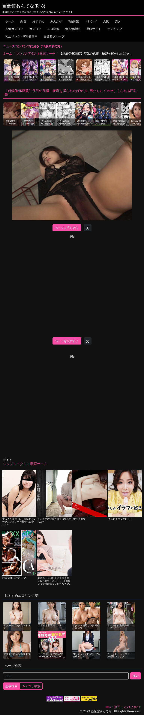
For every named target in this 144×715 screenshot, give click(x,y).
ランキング (114, 29)
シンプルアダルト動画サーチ (35, 53)
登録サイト (93, 29)
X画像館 (73, 21)
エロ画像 (53, 29)
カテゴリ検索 (31, 686)
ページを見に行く (67, 228)
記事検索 (11, 686)
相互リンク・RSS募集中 (21, 36)
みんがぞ (56, 21)
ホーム (9, 21)
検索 (136, 676)
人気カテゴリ (14, 29)
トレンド (91, 21)
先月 (118, 21)
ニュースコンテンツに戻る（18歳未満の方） (33, 46)
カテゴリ (35, 29)
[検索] (66, 675)
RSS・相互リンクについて (123, 707)
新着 (23, 21)
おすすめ (38, 21)
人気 (106, 21)
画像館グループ (54, 36)
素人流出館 (72, 29)
